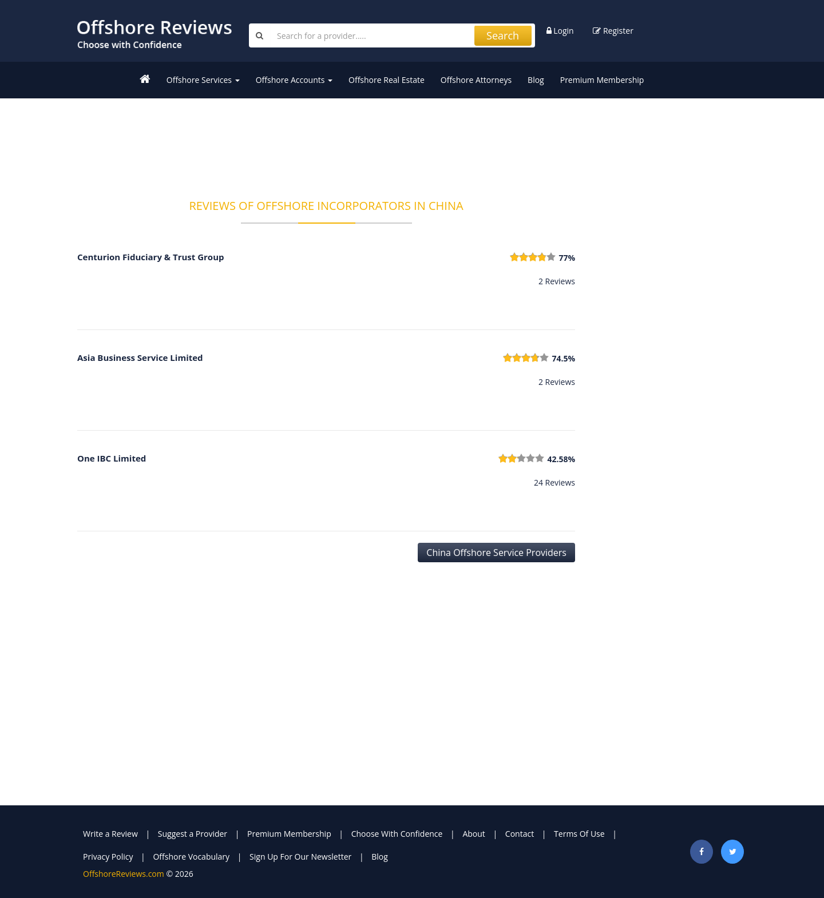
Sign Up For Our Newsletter (300, 856)
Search (502, 35)
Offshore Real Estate (386, 79)
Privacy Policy (108, 856)
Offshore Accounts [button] (294, 79)
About (473, 833)
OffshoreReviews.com (123, 873)
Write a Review (110, 833)
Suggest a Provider (192, 833)
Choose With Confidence (397, 833)
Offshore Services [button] (203, 79)
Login (560, 30)
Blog (536, 79)
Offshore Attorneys (476, 79)
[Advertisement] (326, 141)
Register (613, 30)
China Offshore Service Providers (496, 552)
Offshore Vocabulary (191, 856)
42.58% (561, 459)
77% (566, 257)
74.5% (563, 358)
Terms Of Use (579, 833)
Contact (519, 833)
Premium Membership (602, 79)
